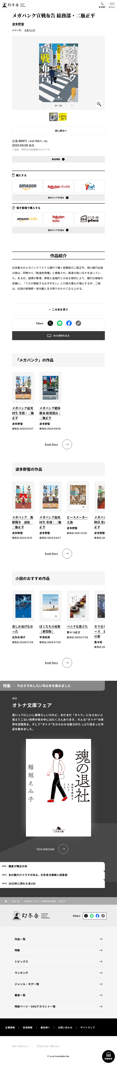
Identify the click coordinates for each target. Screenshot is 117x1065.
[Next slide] (71, 105)
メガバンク (29, 30)
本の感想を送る (61, 335)
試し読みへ (61, 130)
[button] (53, 117)
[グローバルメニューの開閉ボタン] (112, 5)
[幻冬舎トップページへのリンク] (14, 5)
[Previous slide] (45, 105)
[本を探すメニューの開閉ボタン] (102, 5)
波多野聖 (18, 24)
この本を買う (60, 309)
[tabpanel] (58, 767)
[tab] (52, 866)
